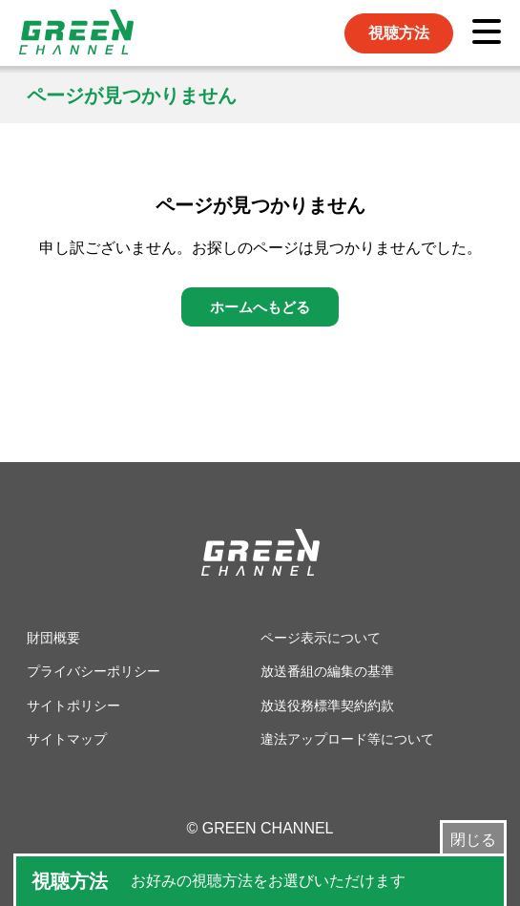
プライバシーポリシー (93, 671)
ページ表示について (320, 637)
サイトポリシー (73, 705)
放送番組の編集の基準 (327, 671)
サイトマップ (67, 739)
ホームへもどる (260, 307)
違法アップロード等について (347, 739)
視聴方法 (398, 33)
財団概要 (53, 637)
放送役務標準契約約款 (327, 705)
